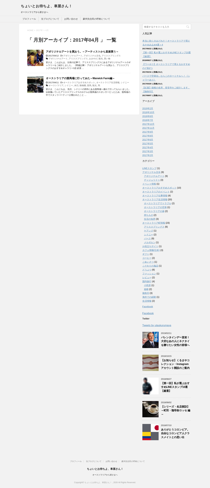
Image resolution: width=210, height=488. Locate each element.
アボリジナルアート (72, 55)
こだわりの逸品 (150, 265)
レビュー (146, 277)
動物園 (83, 85)
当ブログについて (50, 19)
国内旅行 (146, 281)
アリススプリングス (111, 55)
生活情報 (146, 301)
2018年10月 (148, 112)
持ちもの (148, 215)
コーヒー (146, 258)
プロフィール (29, 19)
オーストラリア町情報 (153, 223)
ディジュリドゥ (152, 180)
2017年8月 (147, 135)
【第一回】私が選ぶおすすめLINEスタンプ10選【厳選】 (175, 387)
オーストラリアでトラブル (157, 203)
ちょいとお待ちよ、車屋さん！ (46, 6)
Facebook (147, 306)
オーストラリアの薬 (154, 211)
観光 (101, 58)
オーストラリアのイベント (156, 191)
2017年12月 (148, 124)
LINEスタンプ (149, 168)
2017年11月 (148, 128)
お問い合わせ (71, 19)
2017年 (39, 30)
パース (147, 238)
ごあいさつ (148, 262)
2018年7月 (147, 120)
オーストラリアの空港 (155, 207)
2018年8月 (147, 116)
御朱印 (145, 293)
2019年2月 (147, 108)
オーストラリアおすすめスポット (79, 82)
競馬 (89, 85)
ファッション (149, 273)
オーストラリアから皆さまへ (105, 475)
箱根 (146, 289)
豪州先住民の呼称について (96, 19)
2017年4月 (147, 147)
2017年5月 (147, 143)
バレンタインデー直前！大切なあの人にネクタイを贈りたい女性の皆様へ (175, 341)
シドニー (125, 82)
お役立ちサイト (150, 246)
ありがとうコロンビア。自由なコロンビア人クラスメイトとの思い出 (175, 433)
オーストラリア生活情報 (108, 82)
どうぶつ (146, 269)
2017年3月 (147, 151)
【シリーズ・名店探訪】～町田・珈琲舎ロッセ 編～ (175, 410)
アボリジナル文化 (92, 55)
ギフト (145, 254)
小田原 (147, 285)
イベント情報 (149, 184)
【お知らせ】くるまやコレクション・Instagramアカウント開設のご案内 (175, 364)
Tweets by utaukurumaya (156, 325)
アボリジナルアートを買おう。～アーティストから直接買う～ (82, 51)
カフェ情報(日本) (151, 250)
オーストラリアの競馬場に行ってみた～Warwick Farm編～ (80, 78)
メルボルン (149, 242)
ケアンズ (148, 230)
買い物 (107, 58)
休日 (76, 85)
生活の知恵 (149, 219)
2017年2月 (147, 155)
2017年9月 (147, 132)
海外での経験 (149, 297)
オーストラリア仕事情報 (154, 195)
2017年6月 (147, 139)
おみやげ (93, 58)
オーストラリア (56, 85)
